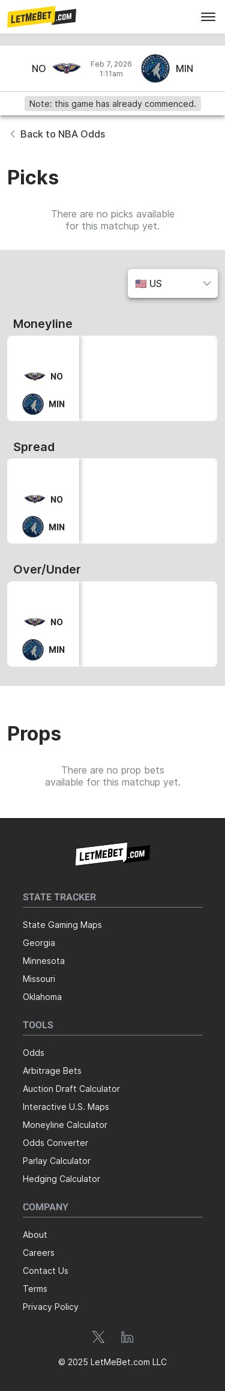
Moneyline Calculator (65, 1125)
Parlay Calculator (57, 1161)
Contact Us (45, 1270)
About (35, 1234)
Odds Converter (55, 1143)
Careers (39, 1252)
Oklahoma (42, 997)
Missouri (39, 979)
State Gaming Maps (62, 925)
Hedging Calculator (61, 1179)
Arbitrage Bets (52, 1070)
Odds (33, 1052)
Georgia (39, 943)
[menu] (208, 16)
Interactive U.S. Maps (66, 1107)
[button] (41, 17)
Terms (35, 1288)
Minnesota (44, 961)
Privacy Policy (51, 1307)
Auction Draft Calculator (71, 1088)
